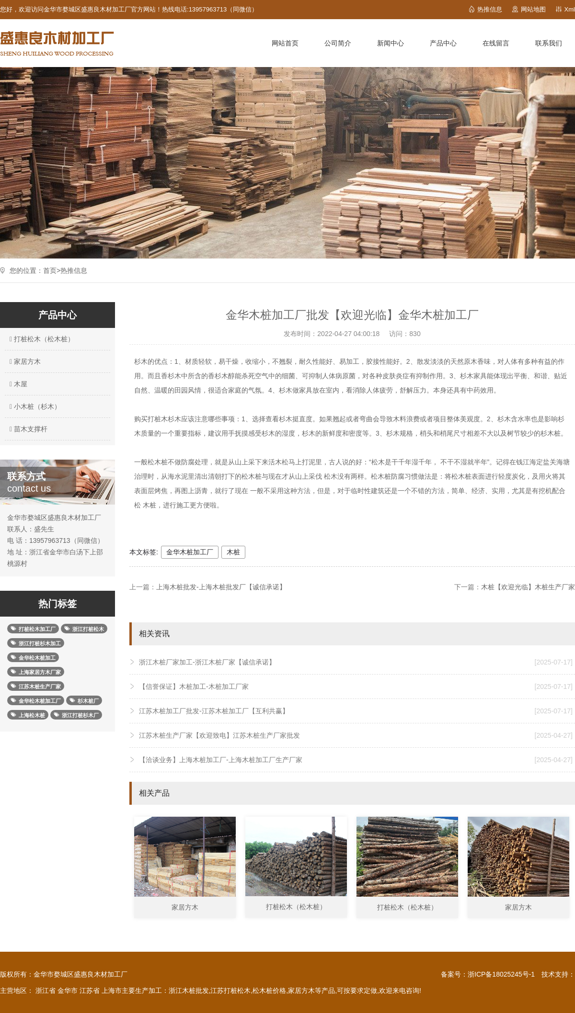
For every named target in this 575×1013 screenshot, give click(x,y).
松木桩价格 (269, 990)
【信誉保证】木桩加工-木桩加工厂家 (356, 686)
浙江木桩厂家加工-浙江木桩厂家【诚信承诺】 (356, 662)
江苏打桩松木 (230, 990)
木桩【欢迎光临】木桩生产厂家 (528, 587)
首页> (51, 270)
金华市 (68, 990)
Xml (569, 9)
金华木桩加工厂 (189, 552)
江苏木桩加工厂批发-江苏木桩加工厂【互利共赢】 (356, 711)
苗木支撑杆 (27, 429)
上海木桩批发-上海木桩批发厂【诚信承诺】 (221, 587)
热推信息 (489, 9)
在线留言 (496, 43)
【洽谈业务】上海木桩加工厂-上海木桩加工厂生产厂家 (356, 760)
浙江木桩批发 (189, 990)
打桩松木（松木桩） (40, 339)
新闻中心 (390, 43)
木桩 (233, 552)
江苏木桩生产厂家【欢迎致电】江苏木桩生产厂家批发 (356, 735)
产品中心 (443, 43)
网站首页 (285, 43)
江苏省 (90, 990)
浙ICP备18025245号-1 (501, 974)
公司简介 (337, 43)
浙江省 (45, 990)
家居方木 (24, 361)
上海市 (112, 990)
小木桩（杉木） (34, 406)
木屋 (17, 384)
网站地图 (533, 9)
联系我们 (548, 43)
